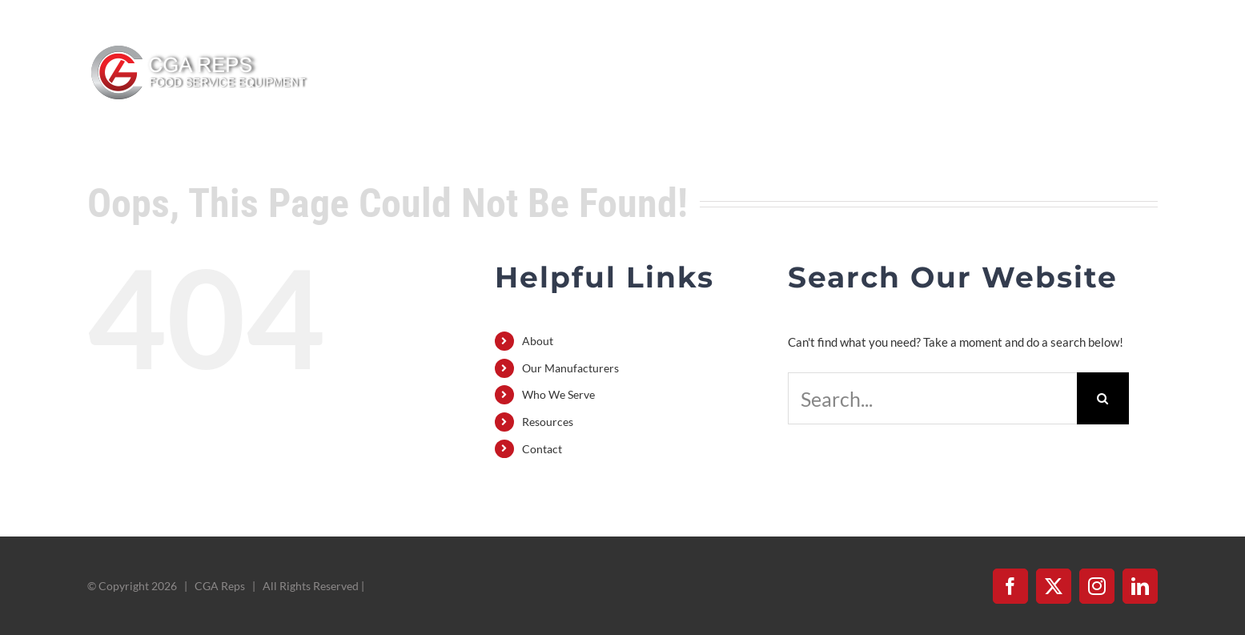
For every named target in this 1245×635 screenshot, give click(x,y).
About (537, 341)
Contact (542, 449)
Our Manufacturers (570, 368)
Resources (547, 421)
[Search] (1103, 398)
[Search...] (932, 398)
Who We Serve (558, 394)
